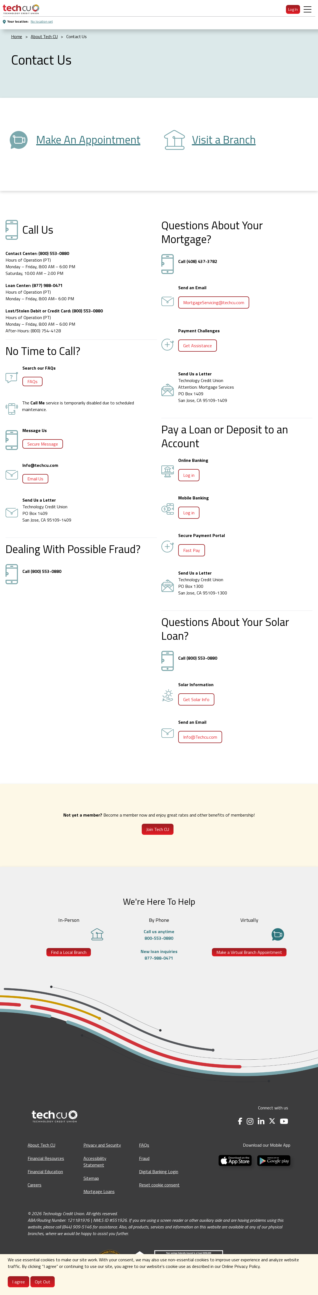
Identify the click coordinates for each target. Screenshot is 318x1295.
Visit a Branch (224, 139)
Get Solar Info (196, 699)
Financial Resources (46, 1158)
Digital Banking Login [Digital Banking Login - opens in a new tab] (158, 1171)
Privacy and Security (102, 1145)
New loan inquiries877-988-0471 (159, 954)
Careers (34, 1184)
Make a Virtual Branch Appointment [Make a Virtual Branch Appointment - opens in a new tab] (249, 952)
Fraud (144, 1158)
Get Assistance (197, 345)
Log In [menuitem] (293, 9)
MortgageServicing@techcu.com (213, 302)
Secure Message (42, 444)
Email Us (35, 478)
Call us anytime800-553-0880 (159, 934)
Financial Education (45, 1171)
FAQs (32, 381)
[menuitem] (21, 9)
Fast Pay (191, 550)
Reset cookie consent (159, 1184)
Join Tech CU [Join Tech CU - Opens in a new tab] (157, 829)
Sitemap (91, 1178)
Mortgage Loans (99, 1191)
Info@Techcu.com (200, 737)
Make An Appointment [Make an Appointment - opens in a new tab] (88, 139)
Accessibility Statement (94, 1161)
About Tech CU (41, 1145)
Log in (189, 475)
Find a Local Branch (68, 952)
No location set (42, 21)
